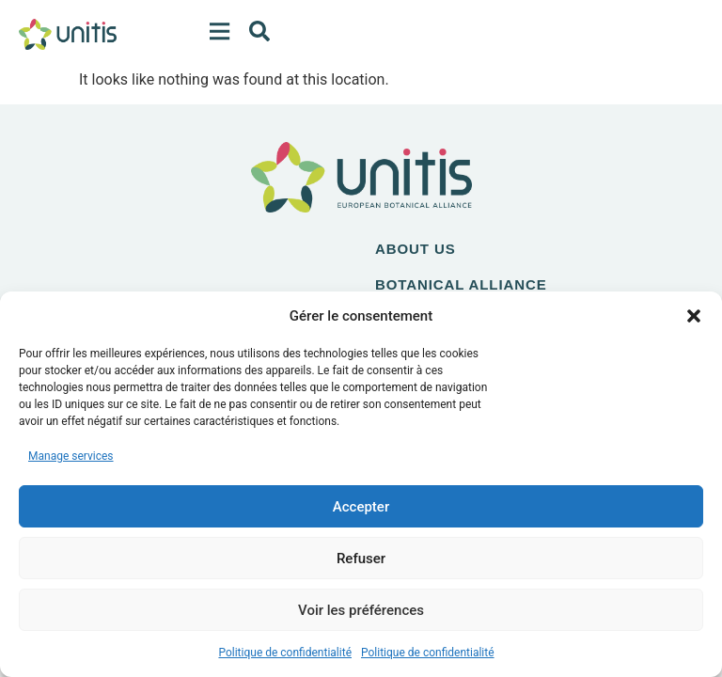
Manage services (71, 456)
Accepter (361, 506)
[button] (693, 316)
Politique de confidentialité (285, 652)
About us (415, 249)
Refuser (361, 558)
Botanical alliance (461, 284)
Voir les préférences (361, 610)
